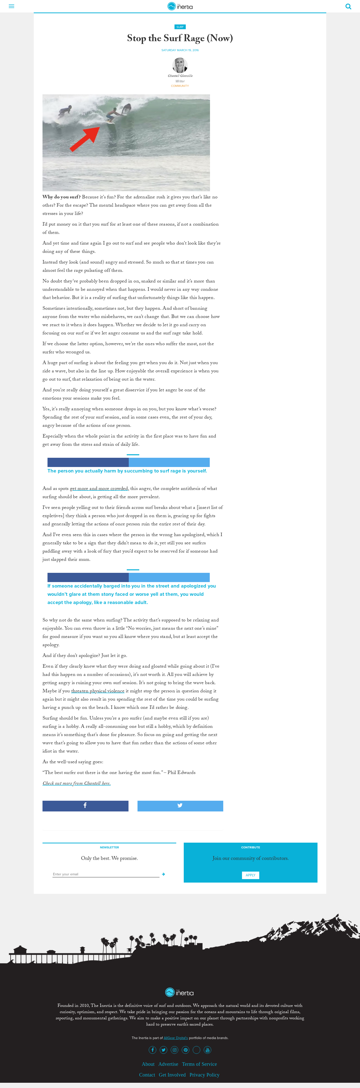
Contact (147, 1075)
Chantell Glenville (180, 76)
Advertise (168, 1064)
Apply (251, 875)
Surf (180, 27)
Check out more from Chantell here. (76, 784)
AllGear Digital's (176, 1038)
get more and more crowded (99, 489)
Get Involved (172, 1075)
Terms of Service (199, 1064)
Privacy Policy (205, 1075)
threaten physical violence (97, 691)
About (148, 1064)
